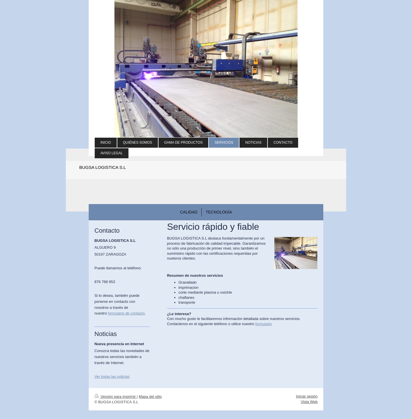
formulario (263, 324)
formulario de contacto (126, 313)
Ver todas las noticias (112, 376)
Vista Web (309, 402)
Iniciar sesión (307, 396)
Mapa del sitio (150, 396)
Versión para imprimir (115, 396)
